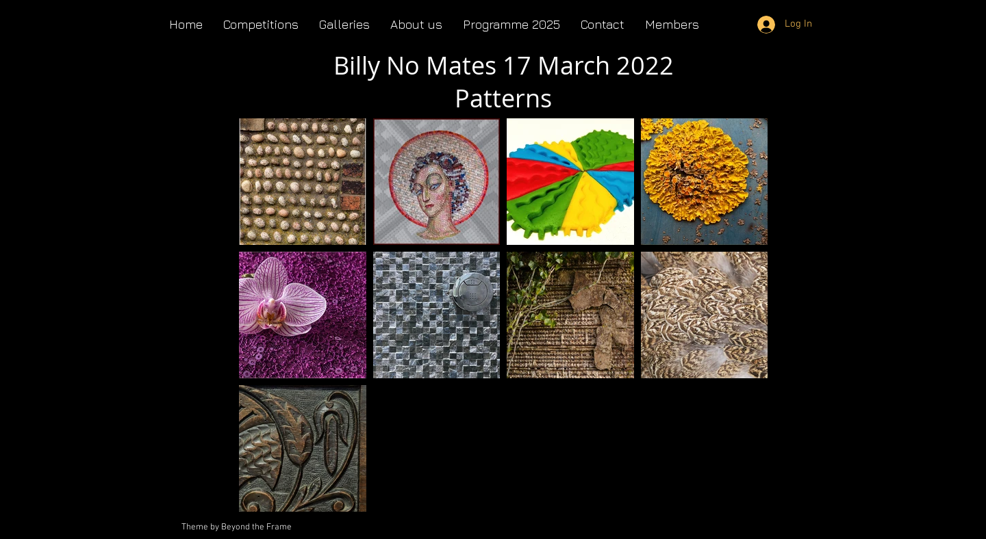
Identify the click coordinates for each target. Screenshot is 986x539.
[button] (416, 24)
